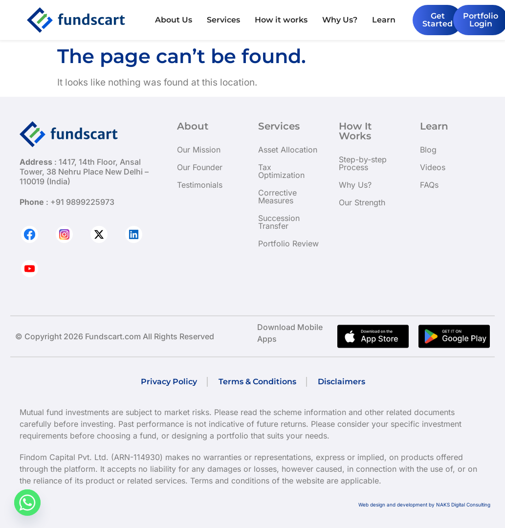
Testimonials (199, 185)
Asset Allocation (287, 149)
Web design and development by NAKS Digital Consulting (424, 504)
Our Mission (198, 149)
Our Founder (199, 167)
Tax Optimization (281, 171)
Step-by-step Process (363, 163)
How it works (281, 19)
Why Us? (339, 19)
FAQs (429, 185)
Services (223, 19)
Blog (428, 149)
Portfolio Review (288, 243)
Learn (383, 19)
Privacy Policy (169, 381)
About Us (173, 19)
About (192, 126)
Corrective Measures (277, 196)
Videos (432, 167)
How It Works (355, 131)
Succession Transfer (279, 222)
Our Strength (362, 202)
